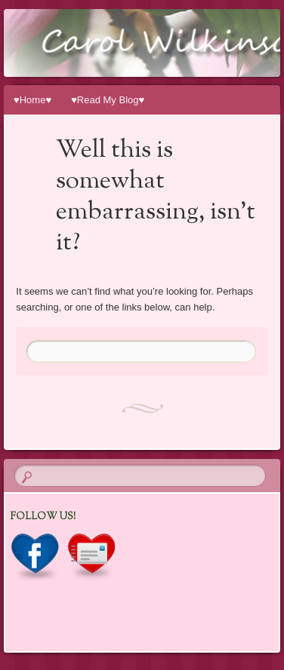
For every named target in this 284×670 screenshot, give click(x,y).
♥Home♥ (32, 100)
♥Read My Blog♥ (107, 100)
